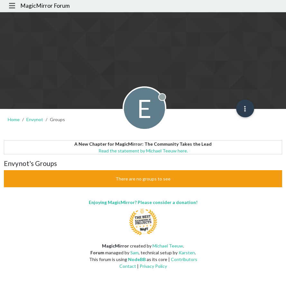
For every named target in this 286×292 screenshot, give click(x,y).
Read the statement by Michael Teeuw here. (143, 150)
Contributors (184, 259)
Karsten (187, 252)
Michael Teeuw (167, 245)
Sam (134, 252)
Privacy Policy (153, 266)
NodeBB (137, 259)
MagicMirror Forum (45, 5)
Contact (127, 266)
